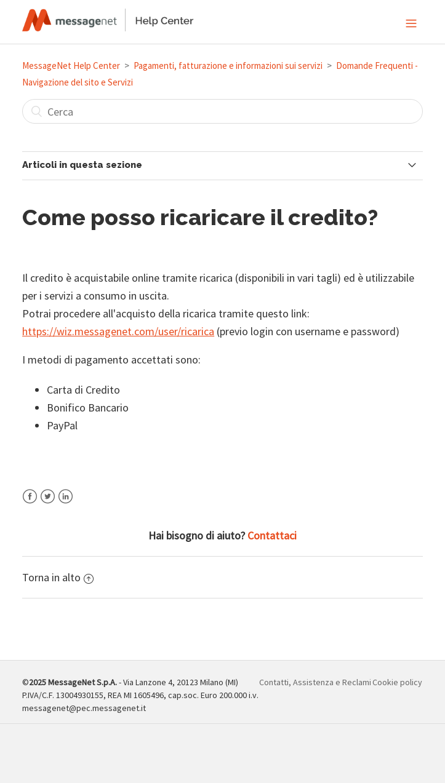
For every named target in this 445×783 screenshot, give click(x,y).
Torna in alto (58, 577)
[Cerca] (222, 111)
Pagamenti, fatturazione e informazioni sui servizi (228, 65)
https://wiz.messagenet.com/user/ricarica (118, 331)
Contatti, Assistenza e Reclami (315, 682)
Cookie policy (397, 682)
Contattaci (272, 535)
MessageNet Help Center (71, 65)
